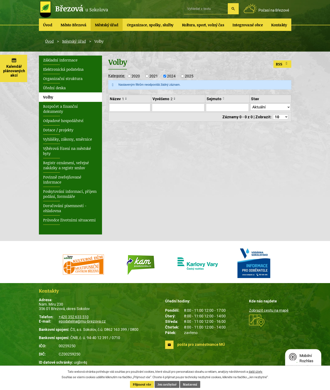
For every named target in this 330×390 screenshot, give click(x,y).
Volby (48, 97)
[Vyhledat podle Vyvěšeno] (178, 108)
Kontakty (279, 24)
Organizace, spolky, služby (150, 24)
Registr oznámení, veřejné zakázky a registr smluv (66, 165)
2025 (189, 76)
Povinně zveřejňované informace (62, 179)
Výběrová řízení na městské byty (67, 151)
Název (117, 99)
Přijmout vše (142, 384)
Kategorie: (116, 75)
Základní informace (60, 60)
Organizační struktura (62, 78)
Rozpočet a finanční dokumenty (60, 109)
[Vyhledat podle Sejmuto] (227, 108)
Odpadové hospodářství (63, 120)
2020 (135, 76)
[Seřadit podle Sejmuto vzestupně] (223, 97)
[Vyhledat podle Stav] (270, 107)
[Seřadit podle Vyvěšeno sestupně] (174, 99)
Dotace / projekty (58, 129)
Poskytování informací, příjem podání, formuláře (70, 194)
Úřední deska (54, 87)
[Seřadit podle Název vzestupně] (126, 97)
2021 (153, 76)
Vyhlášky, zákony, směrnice (67, 139)
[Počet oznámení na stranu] (280, 117)
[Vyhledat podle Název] (129, 108)
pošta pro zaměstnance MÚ (201, 344)
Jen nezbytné (167, 384)
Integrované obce (247, 24)
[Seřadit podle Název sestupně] (126, 99)
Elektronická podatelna (63, 69)
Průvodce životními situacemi (69, 219)
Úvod (47, 24)
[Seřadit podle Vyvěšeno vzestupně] (174, 97)
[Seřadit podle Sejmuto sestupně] (223, 99)
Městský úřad (106, 24)
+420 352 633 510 (74, 317)
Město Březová (73, 24)
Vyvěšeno (162, 99)
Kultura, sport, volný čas (203, 24)
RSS (282, 64)
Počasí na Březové (273, 10)
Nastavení (190, 384)
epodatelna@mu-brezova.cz (82, 321)
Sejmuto (214, 99)
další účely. (256, 371)
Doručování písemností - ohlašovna (64, 208)
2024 (171, 76)
